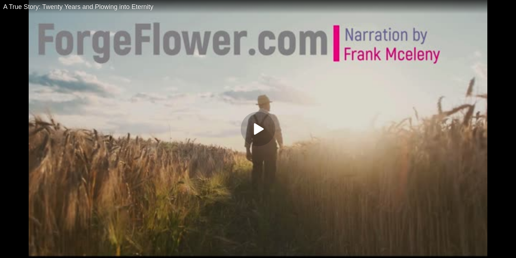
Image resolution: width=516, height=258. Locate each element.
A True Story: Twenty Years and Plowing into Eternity (78, 6)
